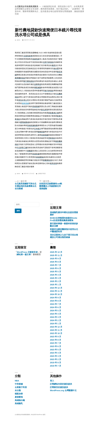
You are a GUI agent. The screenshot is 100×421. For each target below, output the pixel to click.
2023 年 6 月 (55, 346)
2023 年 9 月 (55, 337)
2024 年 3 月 (55, 317)
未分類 (18, 390)
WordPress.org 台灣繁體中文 (63, 390)
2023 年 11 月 (56, 330)
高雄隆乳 (19, 403)
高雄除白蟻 (20, 400)
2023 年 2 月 (55, 359)
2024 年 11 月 (56, 291)
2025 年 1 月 (55, 285)
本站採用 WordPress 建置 (38, 414)
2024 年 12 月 (56, 288)
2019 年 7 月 (55, 366)
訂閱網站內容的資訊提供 (61, 384)
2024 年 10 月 (56, 294)
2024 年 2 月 (55, 320)
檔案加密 (19, 394)
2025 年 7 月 (55, 265)
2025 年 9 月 (55, 258)
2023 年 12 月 (56, 327)
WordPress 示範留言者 (27, 252)
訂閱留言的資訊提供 (59, 387)
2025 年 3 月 (55, 278)
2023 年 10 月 (56, 333)
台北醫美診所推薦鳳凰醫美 (26, 6)
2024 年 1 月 (55, 324)
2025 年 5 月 (55, 271)
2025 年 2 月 (55, 281)
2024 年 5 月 (55, 310)
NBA (17, 381)
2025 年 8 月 (55, 262)
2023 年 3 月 (55, 356)
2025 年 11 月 (56, 255)
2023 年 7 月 (55, 343)
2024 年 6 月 (55, 307)
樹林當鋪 (25, 103)
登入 (52, 381)
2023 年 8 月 (55, 340)
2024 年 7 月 (55, 304)
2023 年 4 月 (55, 353)
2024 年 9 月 (55, 298)
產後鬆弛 (19, 397)
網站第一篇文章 (24, 254)
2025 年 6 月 (55, 268)
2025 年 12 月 (56, 252)
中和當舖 (19, 384)
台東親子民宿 (42, 173)
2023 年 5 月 (55, 350)
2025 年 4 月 (55, 275)
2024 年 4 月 (55, 314)
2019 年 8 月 (55, 362)
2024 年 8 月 (55, 301)
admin (18, 40)
